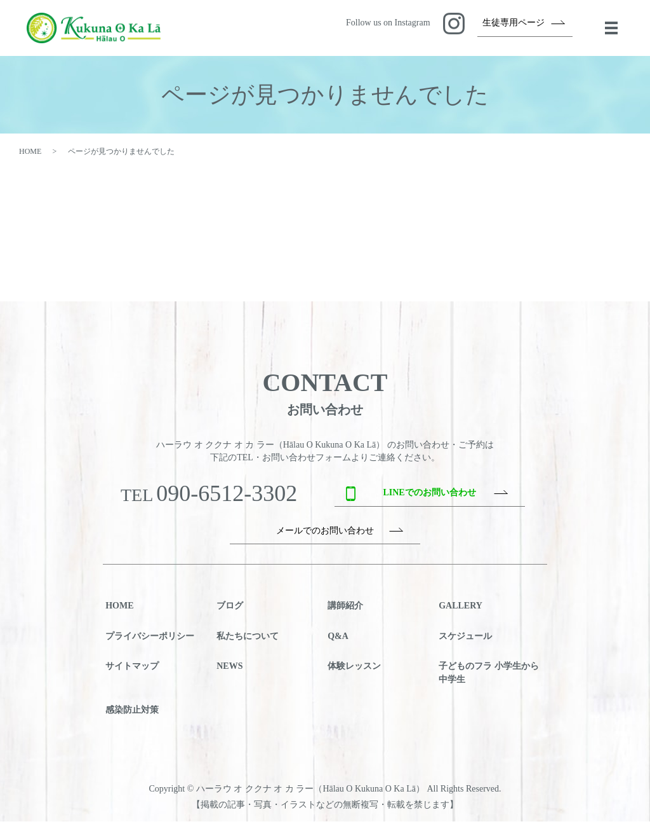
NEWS (229, 669)
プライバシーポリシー (149, 638)
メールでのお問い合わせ (325, 533)
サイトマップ (132, 669)
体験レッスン (354, 669)
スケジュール (465, 638)
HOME (30, 153)
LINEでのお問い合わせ (429, 495)
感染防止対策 (132, 712)
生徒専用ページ (513, 24)
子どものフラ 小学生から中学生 (489, 675)
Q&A (338, 638)
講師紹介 (345, 609)
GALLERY (460, 609)
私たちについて (247, 638)
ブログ (229, 609)
